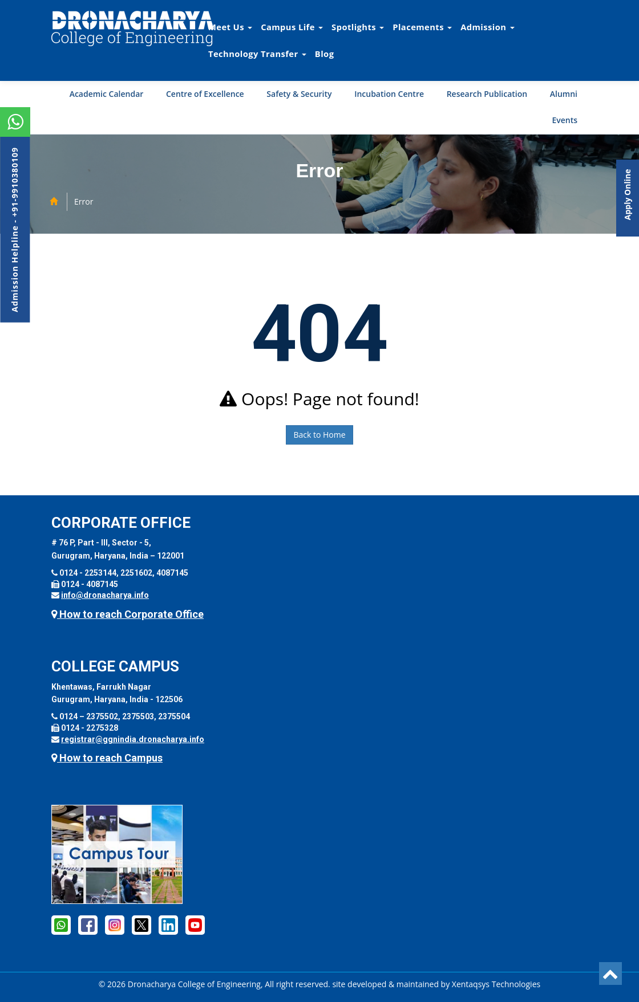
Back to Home (319, 434)
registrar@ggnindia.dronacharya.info (132, 739)
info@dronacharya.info (105, 595)
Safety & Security (298, 93)
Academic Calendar (107, 93)
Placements (422, 26)
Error (83, 201)
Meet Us (230, 26)
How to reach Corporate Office (127, 614)
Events (564, 120)
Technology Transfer (257, 53)
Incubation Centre (389, 93)
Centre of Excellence (205, 93)
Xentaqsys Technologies (496, 984)
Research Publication (487, 93)
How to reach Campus (107, 758)
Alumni (563, 93)
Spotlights (357, 26)
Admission (487, 26)
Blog (324, 53)
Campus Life (292, 26)
